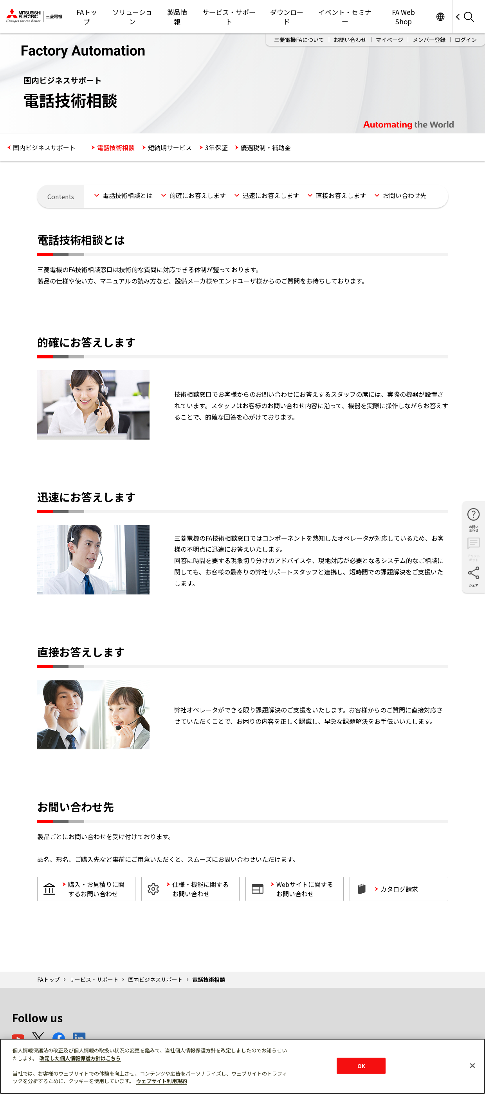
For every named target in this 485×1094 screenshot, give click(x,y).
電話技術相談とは (128, 195)
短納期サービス (170, 147)
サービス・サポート (229, 16)
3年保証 (216, 147)
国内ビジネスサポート (44, 147)
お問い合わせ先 (405, 195)
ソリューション (132, 16)
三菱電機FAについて (299, 40)
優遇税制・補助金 (266, 147)
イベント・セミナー (344, 16)
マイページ (389, 40)
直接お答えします (341, 195)
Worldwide (440, 16)
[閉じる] (472, 1065)
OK (361, 1065)
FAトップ (86, 16)
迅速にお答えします (271, 195)
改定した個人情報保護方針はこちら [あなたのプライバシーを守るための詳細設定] (80, 1058)
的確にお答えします (197, 195)
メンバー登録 (429, 40)
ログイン (466, 40)
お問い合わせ (350, 40)
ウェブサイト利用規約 (161, 1081)
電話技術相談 (116, 147)
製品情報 (177, 16)
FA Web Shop (403, 16)
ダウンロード (286, 16)
